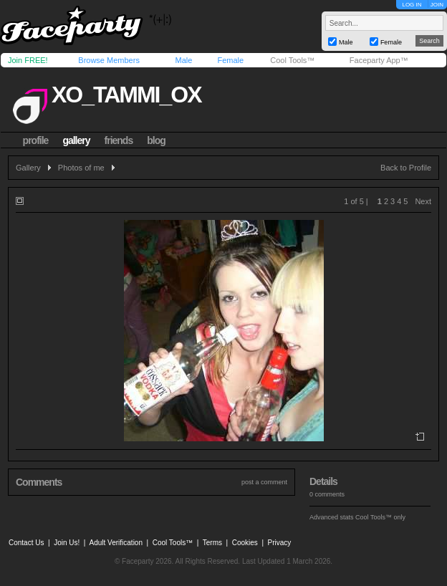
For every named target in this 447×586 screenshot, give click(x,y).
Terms (212, 543)
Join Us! (67, 543)
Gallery (28, 167)
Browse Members (109, 60)
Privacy (280, 543)
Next (423, 201)
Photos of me (81, 167)
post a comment (264, 482)
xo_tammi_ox (126, 94)
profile (36, 140)
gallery (76, 140)
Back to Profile (405, 167)
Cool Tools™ (292, 60)
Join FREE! (28, 60)
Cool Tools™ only (380, 517)
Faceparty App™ (379, 60)
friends (119, 140)
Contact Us (26, 543)
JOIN (437, 4)
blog (156, 140)
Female (230, 60)
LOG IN (411, 4)
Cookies (245, 543)
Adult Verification (116, 543)
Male (183, 60)
